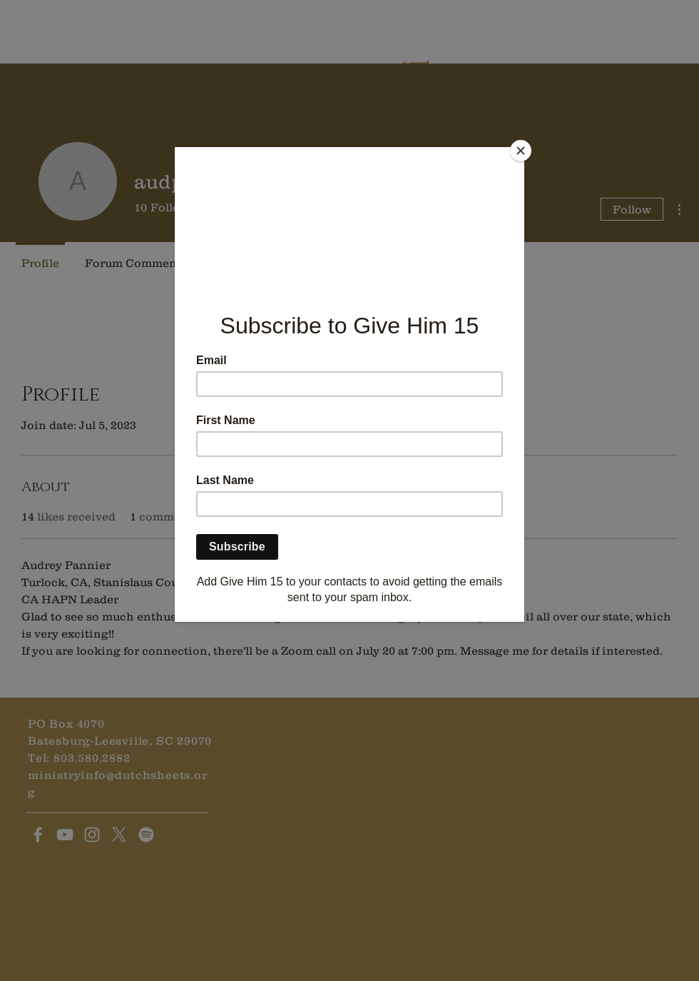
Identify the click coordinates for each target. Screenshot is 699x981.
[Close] (520, 150)
